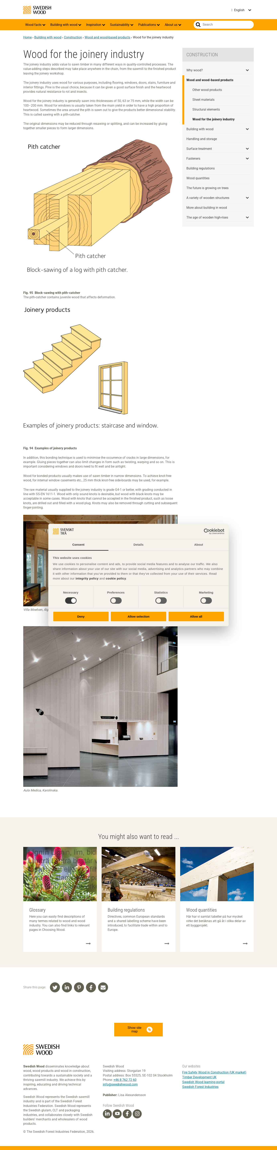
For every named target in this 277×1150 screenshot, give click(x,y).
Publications (147, 25)
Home (27, 37)
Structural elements (206, 109)
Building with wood (64, 25)
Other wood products (207, 90)
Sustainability (120, 25)
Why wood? (194, 70)
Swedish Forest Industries (200, 1087)
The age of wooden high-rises (207, 217)
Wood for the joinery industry (213, 119)
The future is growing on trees (207, 188)
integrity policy (87, 578)
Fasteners (193, 158)
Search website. (198, 25)
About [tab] (198, 544)
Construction (73, 37)
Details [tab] (138, 544)
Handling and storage (201, 139)
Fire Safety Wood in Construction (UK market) (214, 1072)
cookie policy (116, 578)
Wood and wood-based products (107, 37)
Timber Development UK (199, 1077)
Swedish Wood (37, 10)
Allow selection (138, 616)
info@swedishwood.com (120, 1084)
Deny (81, 616)
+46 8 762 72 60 (124, 1080)
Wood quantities (197, 178)
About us (171, 25)
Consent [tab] (78, 544)
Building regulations (200, 168)
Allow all (196, 616)
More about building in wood (206, 208)
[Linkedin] (107, 1113)
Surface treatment (199, 149)
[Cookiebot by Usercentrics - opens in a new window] (206, 531)
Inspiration (94, 25)
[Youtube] (117, 1113)
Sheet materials (203, 100)
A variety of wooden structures (207, 198)
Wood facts (33, 25)
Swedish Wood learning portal (203, 1082)
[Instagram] (137, 1113)
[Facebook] (127, 1113)
